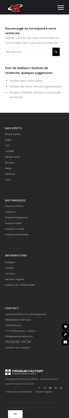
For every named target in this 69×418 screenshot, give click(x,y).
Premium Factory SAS (23, 383)
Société (9, 267)
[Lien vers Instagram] (45, 388)
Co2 (7, 145)
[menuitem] (59, 7)
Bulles (8, 139)
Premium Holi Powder (17, 234)
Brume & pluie (13, 134)
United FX (10, 211)
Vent (7, 179)
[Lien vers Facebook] (39, 388)
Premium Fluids (13, 223)
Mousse (9, 162)
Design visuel (12, 156)
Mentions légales (14, 279)
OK (15, 413)
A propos (10, 273)
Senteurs (10, 173)
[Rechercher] (32, 52)
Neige (8, 168)
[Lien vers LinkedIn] (61, 388)
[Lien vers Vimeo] (55, 388)
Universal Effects (14, 206)
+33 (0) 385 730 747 (18, 342)
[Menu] (59, 7)
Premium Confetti (14, 228)
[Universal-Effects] (28, 7)
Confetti (9, 151)
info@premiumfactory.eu (19, 336)
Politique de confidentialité (20, 284)
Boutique (10, 262)
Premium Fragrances (16, 217)
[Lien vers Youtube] (50, 388)
